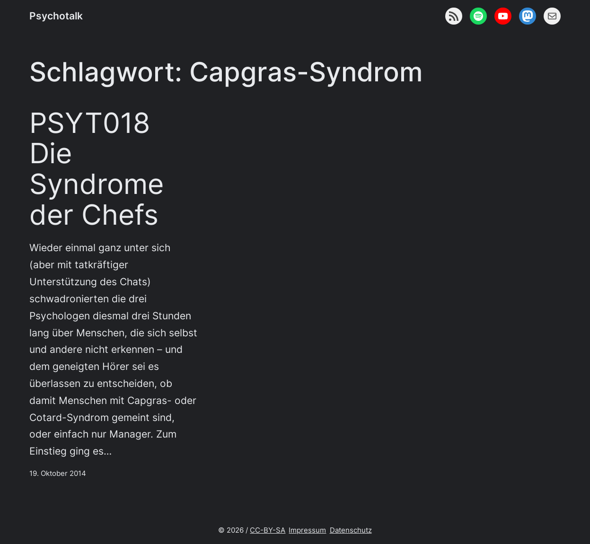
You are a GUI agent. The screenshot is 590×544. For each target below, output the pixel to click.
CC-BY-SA (267, 530)
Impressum (307, 530)
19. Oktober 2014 (57, 473)
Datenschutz (351, 530)
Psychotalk (56, 16)
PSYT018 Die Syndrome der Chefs (96, 169)
